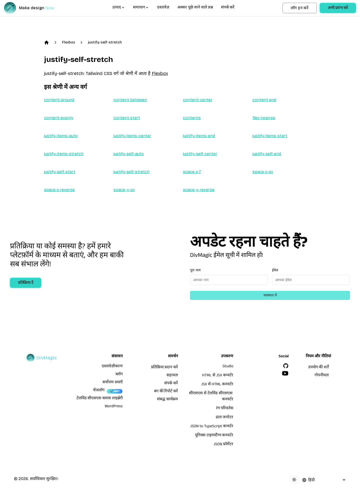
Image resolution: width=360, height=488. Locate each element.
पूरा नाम (195, 270)
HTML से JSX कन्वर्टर (217, 376)
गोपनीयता (321, 376)
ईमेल (275, 270)
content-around (59, 99)
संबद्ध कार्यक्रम (167, 400)
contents (192, 117)
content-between (130, 99)
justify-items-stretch (64, 153)
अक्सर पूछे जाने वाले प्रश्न (195, 8)
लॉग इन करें (299, 7)
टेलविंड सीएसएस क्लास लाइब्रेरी (99, 399)
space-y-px (124, 189)
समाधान (141, 8)
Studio (227, 367)
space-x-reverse (59, 189)
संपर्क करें (228, 8)
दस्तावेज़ (163, 8)
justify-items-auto (61, 135)
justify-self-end (266, 153)
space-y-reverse (198, 189)
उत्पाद (118, 8)
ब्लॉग (119, 375)
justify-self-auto (129, 153)
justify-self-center (200, 153)
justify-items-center (132, 135)
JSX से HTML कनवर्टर (217, 385)
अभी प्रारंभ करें (338, 8)
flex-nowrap (263, 117)
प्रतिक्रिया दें (25, 283)
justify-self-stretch (105, 42)
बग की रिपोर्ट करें (166, 392)
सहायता (172, 376)
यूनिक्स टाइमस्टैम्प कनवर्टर (214, 436)
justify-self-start (59, 171)
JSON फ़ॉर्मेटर (223, 445)
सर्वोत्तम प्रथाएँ (112, 383)
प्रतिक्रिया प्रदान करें (164, 368)
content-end (264, 99)
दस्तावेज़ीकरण (112, 367)
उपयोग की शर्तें (318, 368)
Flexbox (68, 42)
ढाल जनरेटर (225, 418)
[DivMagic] (34, 8)
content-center (197, 99)
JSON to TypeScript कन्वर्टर (211, 427)
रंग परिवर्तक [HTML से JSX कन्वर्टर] (225, 409)
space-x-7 (192, 171)
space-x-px (262, 171)
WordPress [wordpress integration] (114, 407)
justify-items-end (199, 135)
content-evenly (58, 117)
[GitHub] (286, 366)
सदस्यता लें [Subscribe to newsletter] (270, 295)
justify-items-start (269, 135)
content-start (127, 117)
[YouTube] (285, 373)
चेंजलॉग (98, 391)
